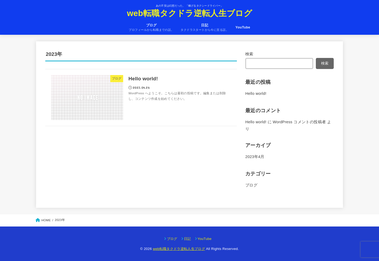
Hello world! (255, 93)
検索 (249, 54)
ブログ (251, 185)
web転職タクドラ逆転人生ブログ (189, 13)
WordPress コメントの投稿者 (299, 122)
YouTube (243, 27)
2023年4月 (255, 157)
